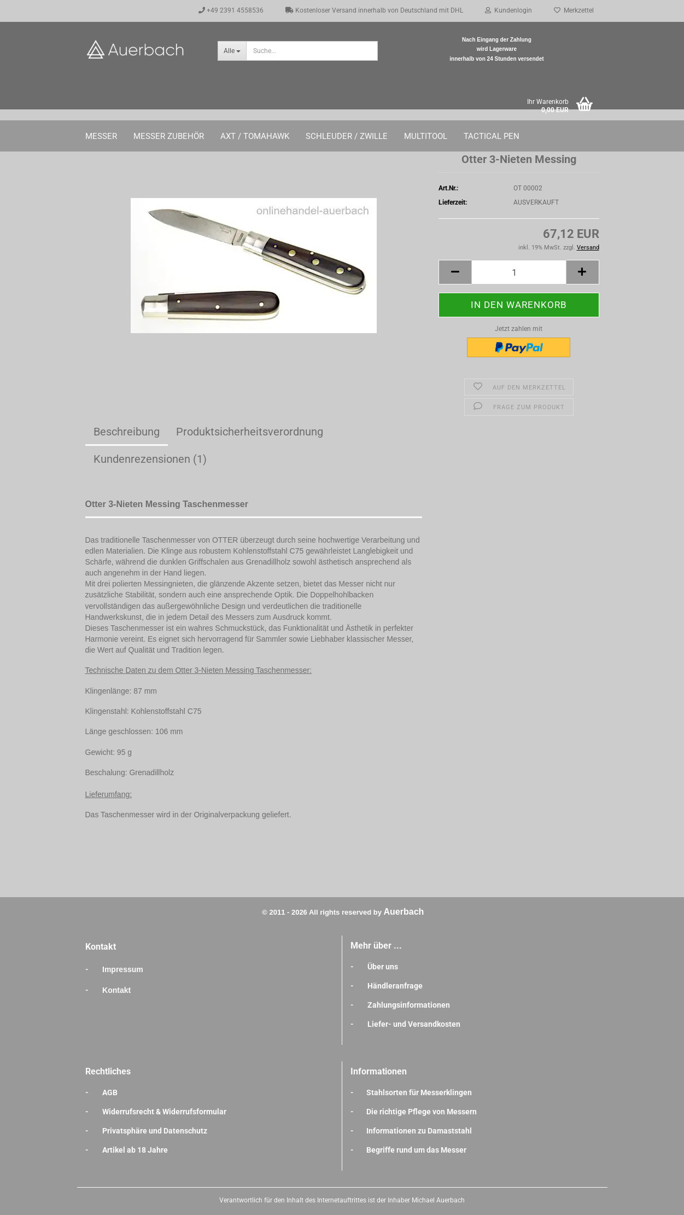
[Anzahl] (518, 272)
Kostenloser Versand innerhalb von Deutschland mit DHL (374, 10)
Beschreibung (126, 431)
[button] (455, 272)
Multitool (425, 136)
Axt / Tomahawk (254, 136)
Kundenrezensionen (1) (150, 459)
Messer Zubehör (168, 136)
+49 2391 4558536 (231, 10)
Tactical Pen (491, 136)
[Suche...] (232, 51)
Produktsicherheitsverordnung (249, 431)
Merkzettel (574, 10)
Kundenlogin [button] (508, 10)
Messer (101, 136)
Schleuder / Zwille (347, 136)
